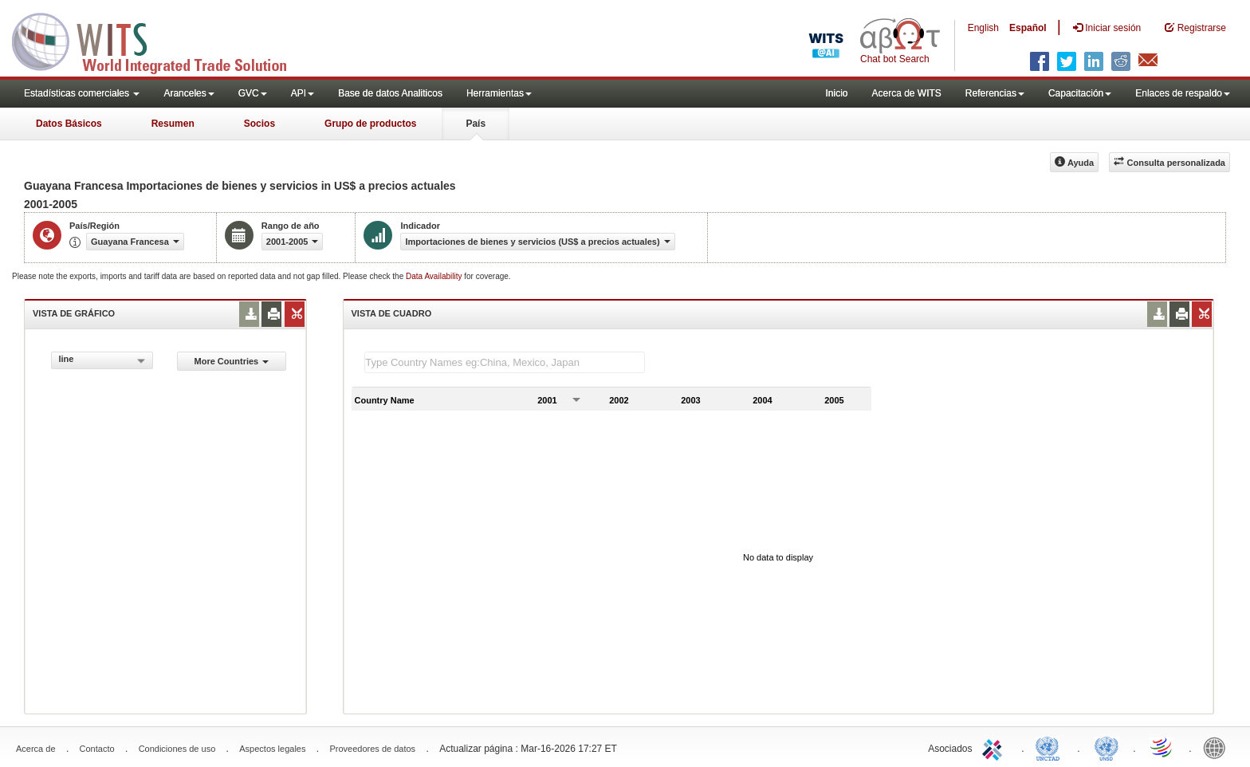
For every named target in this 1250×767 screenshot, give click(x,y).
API (302, 93)
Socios (259, 123)
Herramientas (499, 93)
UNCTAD (1051, 747)
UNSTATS (1106, 747)
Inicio (836, 93)
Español (1028, 27)
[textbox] (504, 362)
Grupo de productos (370, 123)
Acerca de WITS (906, 93)
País (475, 123)
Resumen (173, 123)
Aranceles (188, 93)
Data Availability (435, 276)
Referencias (994, 93)
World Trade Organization (1162, 747)
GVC (252, 93)
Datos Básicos (69, 123)
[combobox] (102, 360)
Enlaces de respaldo (1182, 93)
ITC (995, 747)
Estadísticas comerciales (82, 93)
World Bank (1218, 747)
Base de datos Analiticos (390, 93)
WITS (159, 40)
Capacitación (1079, 93)
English (983, 27)
